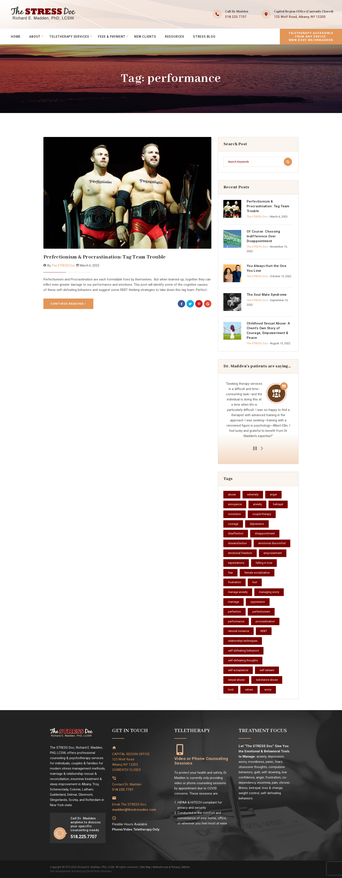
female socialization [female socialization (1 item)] (257, 572)
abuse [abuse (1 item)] (232, 494)
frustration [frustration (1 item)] (234, 582)
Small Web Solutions (99, 871)
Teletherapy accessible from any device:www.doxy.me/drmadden (311, 36)
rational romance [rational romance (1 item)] (238, 631)
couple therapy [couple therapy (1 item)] (261, 514)
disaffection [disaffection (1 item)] (235, 533)
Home (16, 36)
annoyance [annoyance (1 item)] (235, 504)
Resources (175, 36)
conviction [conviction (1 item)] (234, 514)
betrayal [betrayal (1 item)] (278, 504)
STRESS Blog (205, 36)
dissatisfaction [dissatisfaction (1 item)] (237, 543)
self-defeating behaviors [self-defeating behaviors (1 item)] (243, 650)
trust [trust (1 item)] (231, 689)
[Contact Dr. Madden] (114, 778)
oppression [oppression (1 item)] (257, 601)
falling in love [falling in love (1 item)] (264, 562)
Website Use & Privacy (165, 867)
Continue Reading (68, 303)
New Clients (146, 36)
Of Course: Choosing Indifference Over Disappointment (263, 236)
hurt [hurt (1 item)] (254, 582)
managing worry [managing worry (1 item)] (269, 592)
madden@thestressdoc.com (134, 809)
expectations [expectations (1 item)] (236, 562)
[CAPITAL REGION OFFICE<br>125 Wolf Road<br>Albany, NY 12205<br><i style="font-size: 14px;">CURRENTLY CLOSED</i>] (114, 748)
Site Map (145, 867)
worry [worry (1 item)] (267, 689)
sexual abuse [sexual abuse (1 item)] (236, 679)
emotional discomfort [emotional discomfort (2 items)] (272, 543)
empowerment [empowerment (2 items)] (272, 553)
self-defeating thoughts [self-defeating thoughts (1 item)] (243, 660)
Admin (185, 867)
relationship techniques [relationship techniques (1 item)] (242, 640)
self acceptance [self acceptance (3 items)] (238, 670)
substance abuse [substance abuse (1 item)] (267, 679)
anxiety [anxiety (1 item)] (257, 504)
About (35, 36)
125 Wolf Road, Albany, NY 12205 (300, 17)
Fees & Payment (112, 36)
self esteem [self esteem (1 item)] (267, 670)
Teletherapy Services (70, 36)
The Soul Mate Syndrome (267, 295)
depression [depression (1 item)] (257, 523)
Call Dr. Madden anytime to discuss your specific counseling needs (85, 824)
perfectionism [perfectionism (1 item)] (261, 611)
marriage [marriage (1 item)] (233, 601)
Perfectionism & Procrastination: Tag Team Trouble (104, 257)
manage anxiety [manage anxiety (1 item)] (238, 592)
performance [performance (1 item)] (236, 621)
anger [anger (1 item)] (273, 494)
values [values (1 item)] (249, 689)
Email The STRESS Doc (129, 804)
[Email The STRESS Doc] (114, 798)
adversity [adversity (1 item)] (252, 494)
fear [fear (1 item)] (230, 572)
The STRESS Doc (63, 265)
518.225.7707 (235, 17)
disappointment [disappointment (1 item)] (265, 533)
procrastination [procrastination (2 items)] (265, 621)
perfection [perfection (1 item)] (234, 611)
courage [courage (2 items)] (233, 523)
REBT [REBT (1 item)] (263, 631)
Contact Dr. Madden (126, 784)
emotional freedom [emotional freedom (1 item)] (240, 553)
